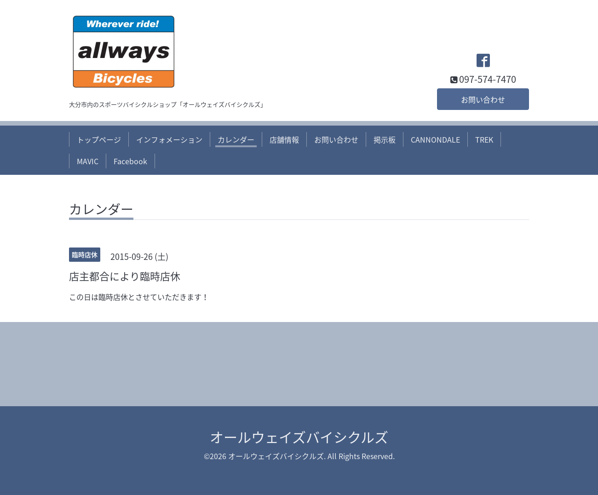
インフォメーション (169, 139)
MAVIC (87, 161)
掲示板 (385, 139)
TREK (484, 139)
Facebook (130, 161)
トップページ (99, 139)
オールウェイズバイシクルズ (299, 436)
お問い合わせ (483, 99)
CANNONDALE (435, 139)
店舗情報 (284, 139)
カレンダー (236, 139)
